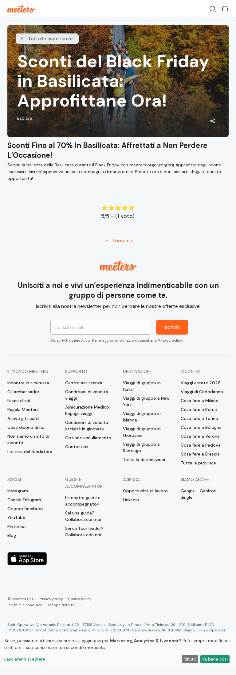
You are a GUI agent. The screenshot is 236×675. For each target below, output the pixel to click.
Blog (11, 535)
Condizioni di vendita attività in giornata (86, 426)
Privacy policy (170, 340)
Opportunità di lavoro (145, 491)
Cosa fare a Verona (200, 436)
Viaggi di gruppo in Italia (142, 386)
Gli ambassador (23, 391)
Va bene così (215, 659)
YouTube (16, 517)
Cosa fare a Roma (199, 409)
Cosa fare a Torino (199, 418)
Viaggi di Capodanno (202, 391)
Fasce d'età (18, 400)
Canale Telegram (24, 499)
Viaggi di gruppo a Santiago (141, 447)
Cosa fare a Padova (201, 445)
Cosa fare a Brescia (200, 454)
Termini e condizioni (26, 605)
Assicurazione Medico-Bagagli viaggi (88, 410)
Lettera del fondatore (29, 451)
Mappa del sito (61, 605)
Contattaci (76, 446)
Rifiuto (189, 659)
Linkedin (131, 499)
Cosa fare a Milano (199, 400)
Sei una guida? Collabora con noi (83, 516)
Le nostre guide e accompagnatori (82, 501)
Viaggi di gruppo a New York (146, 401)
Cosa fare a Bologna (201, 427)
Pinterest (16, 526)
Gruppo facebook (25, 508)
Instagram (17, 491)
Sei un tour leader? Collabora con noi (84, 531)
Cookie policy (80, 598)
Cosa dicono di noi (26, 427)
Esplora (24, 118)
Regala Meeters (23, 409)
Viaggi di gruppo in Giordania (142, 432)
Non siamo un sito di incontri (28, 439)
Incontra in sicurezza (28, 383)
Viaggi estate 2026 (201, 383)
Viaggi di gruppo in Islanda (142, 417)
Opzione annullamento (88, 437)
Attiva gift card (23, 418)
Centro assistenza (83, 383)
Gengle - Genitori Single (198, 494)
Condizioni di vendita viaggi (86, 395)
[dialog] (118, 651)
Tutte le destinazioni (144, 459)
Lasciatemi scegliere (24, 659)
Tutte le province (198, 463)
